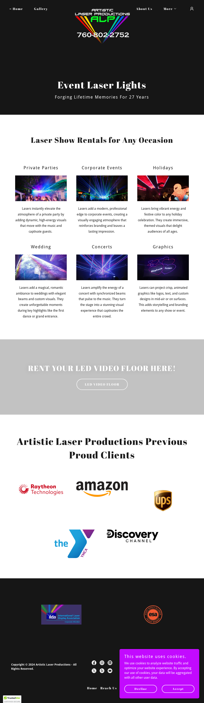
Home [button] (92, 688)
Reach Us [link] (108, 688)
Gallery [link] (41, 9)
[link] (102, 8)
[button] (168, 8)
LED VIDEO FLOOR (102, 384)
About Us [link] (144, 9)
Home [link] (18, 9)
